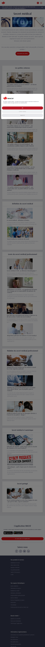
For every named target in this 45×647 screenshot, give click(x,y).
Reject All (22, 115)
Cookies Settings (22, 111)
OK (22, 108)
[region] (22, 106)
